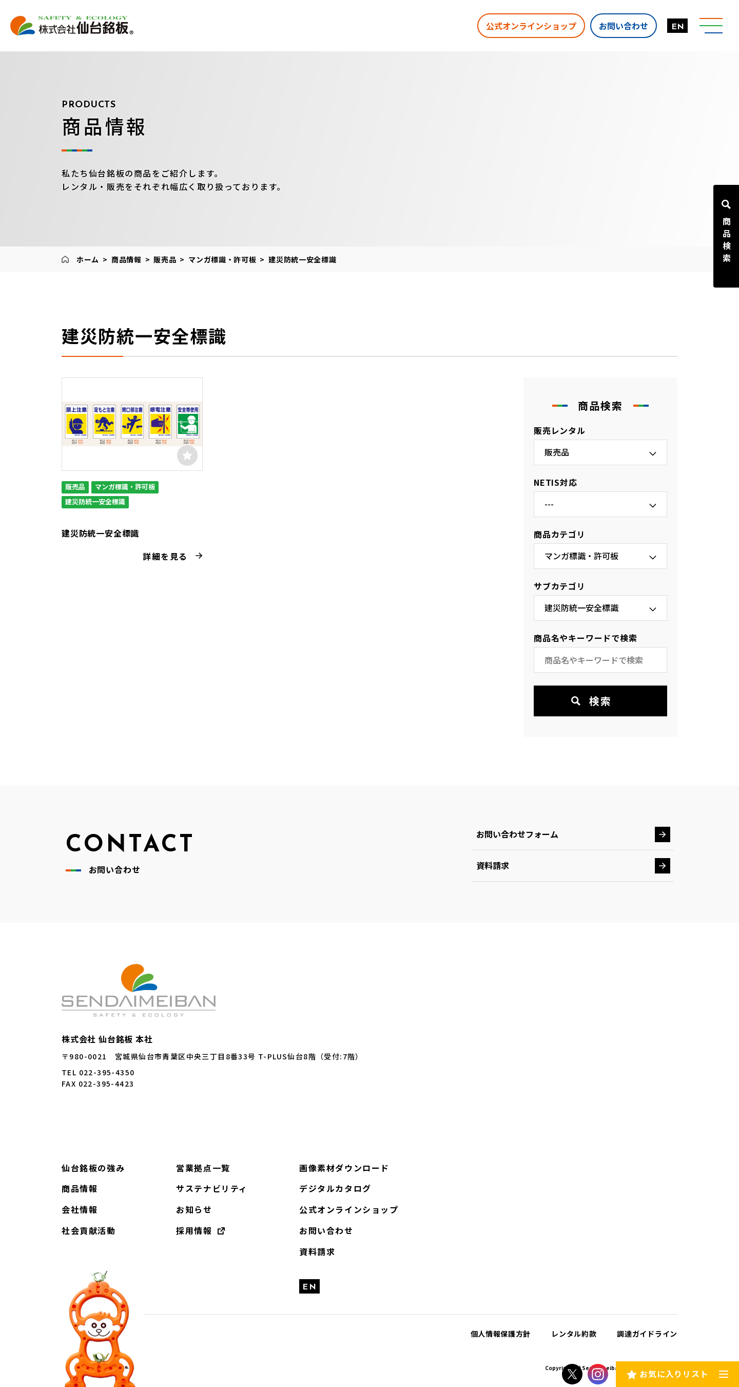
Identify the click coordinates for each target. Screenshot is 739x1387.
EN (677, 27)
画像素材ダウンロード (344, 1168)
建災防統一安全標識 (100, 533)
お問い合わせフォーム (517, 834)
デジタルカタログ (335, 1188)
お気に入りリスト (673, 1373)
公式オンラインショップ (531, 25)
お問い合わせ (623, 25)
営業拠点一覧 (203, 1168)
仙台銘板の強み (93, 1168)
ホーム (87, 259)
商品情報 (126, 259)
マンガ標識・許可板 (222, 259)
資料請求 (492, 865)
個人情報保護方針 (501, 1333)
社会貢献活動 (89, 1230)
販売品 (164, 259)
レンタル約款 (573, 1333)
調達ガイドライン (647, 1333)
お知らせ (194, 1209)
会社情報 (80, 1209)
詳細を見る (165, 556)
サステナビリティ (212, 1188)
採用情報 (194, 1230)
